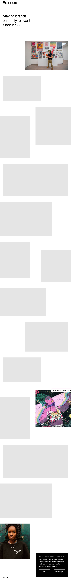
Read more (53, 566)
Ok (44, 572)
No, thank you (59, 572)
